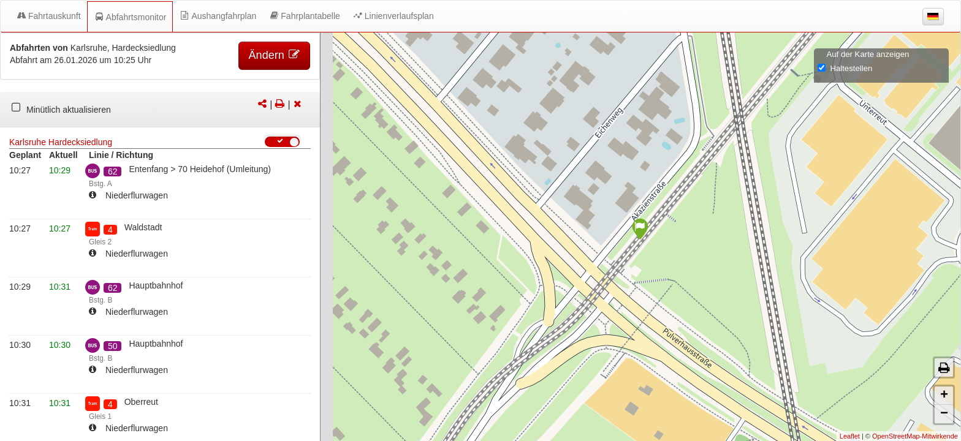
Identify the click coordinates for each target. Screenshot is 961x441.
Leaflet (850, 436)
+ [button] (944, 395)
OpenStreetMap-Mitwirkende (915, 436)
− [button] (944, 414)
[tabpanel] (160, 109)
